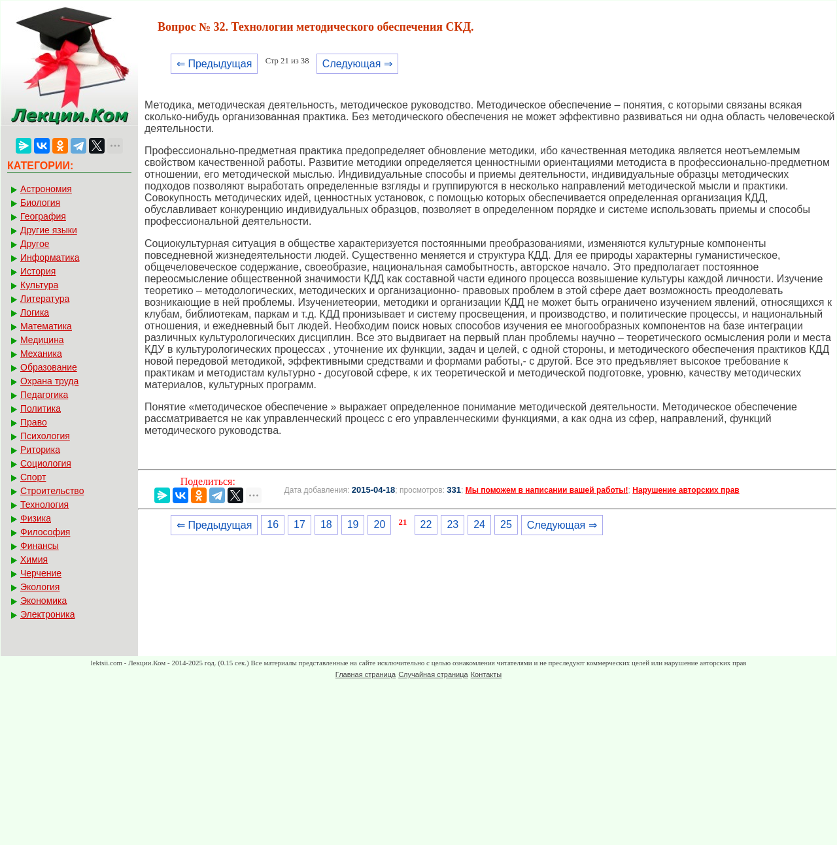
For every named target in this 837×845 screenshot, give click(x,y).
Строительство (52, 491)
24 (479, 524)
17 (299, 524)
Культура (39, 285)
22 (426, 524)
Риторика (40, 449)
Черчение (40, 573)
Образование (48, 367)
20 (379, 524)
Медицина (42, 340)
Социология (45, 463)
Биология (40, 202)
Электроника (47, 614)
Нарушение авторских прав (685, 490)
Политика (40, 408)
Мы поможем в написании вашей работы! (547, 490)
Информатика (49, 257)
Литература (44, 298)
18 (326, 524)
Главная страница (365, 674)
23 (452, 524)
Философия (45, 532)
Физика (35, 518)
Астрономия (46, 189)
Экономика (43, 600)
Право (33, 422)
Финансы (39, 545)
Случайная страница (433, 674)
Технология (44, 504)
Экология (40, 587)
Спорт (33, 477)
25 (506, 524)
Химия (34, 559)
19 (353, 524)
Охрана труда (49, 381)
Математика (46, 326)
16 (273, 524)
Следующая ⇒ (357, 63)
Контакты (486, 674)
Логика (34, 312)
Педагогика (44, 394)
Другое (34, 244)
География (43, 216)
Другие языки (48, 230)
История (38, 271)
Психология (45, 436)
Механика (41, 353)
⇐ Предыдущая (214, 63)
